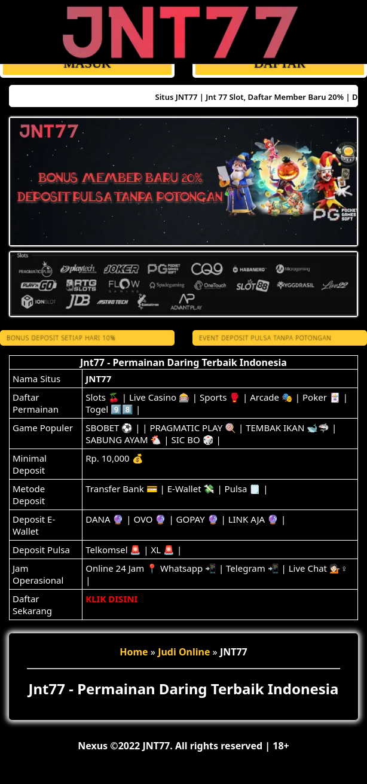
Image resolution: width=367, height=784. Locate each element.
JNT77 (98, 379)
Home (134, 651)
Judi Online (184, 651)
